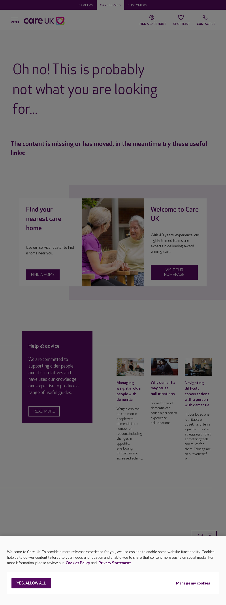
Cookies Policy (78, 563)
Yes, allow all (31, 583)
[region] (113, 570)
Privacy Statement (115, 563)
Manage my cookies (193, 583)
